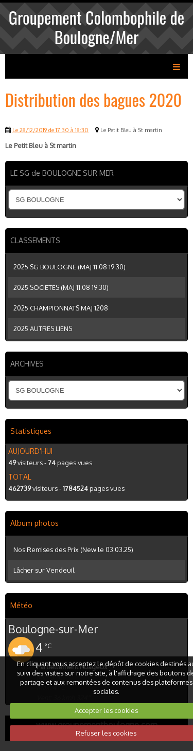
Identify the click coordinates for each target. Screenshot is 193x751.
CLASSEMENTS (35, 240)
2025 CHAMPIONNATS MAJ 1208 (60, 308)
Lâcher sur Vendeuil (44, 570)
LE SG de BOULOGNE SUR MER (62, 173)
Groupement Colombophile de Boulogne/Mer (96, 27)
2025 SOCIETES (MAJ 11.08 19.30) (61, 287)
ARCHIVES (27, 363)
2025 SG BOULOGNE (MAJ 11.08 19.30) (69, 267)
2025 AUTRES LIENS (42, 328)
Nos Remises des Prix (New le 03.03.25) (73, 549)
